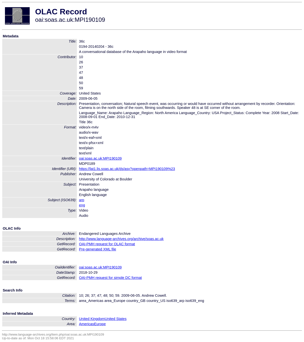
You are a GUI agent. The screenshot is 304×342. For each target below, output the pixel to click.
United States (116, 319)
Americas (86, 324)
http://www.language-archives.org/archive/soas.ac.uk (121, 239)
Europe (100, 324)
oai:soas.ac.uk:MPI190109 (100, 158)
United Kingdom (92, 319)
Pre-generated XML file (97, 249)
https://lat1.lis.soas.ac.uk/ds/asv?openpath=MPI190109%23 (127, 169)
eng (82, 205)
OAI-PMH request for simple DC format (110, 278)
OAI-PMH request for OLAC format (107, 244)
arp (81, 200)
